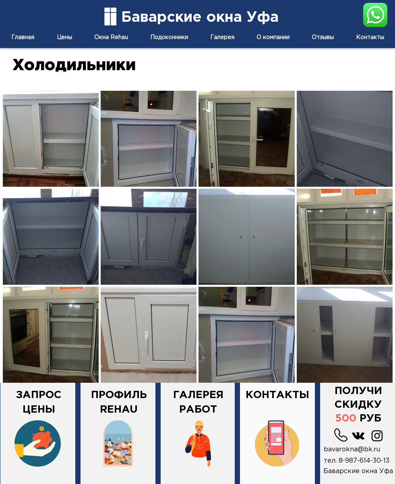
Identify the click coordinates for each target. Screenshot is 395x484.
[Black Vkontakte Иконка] (358, 435)
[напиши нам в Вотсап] (375, 14)
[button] (358, 396)
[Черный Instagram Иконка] (377, 435)
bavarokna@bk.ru (352, 449)
